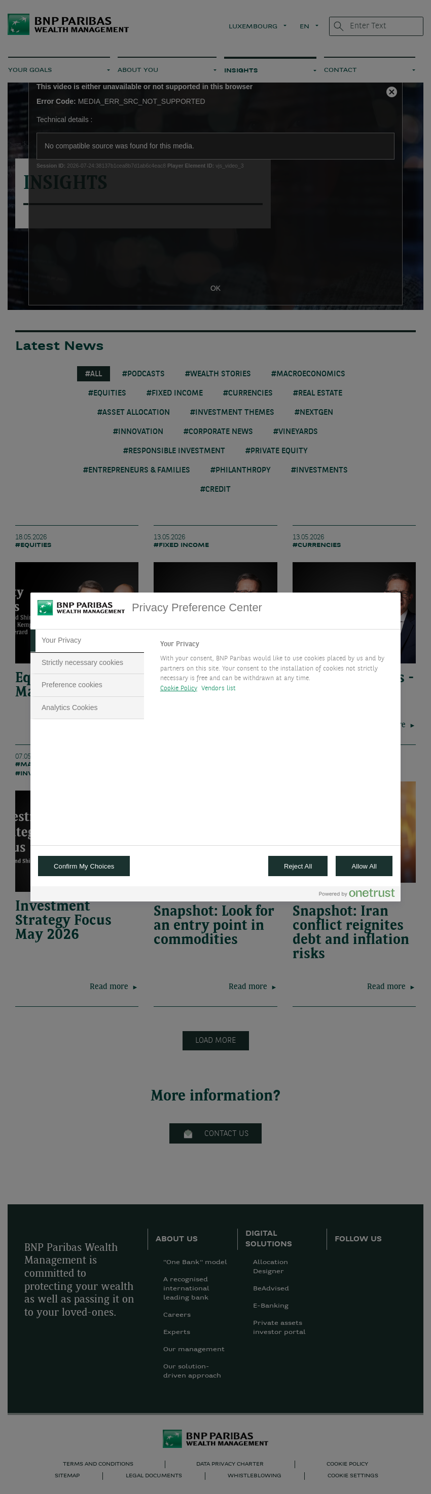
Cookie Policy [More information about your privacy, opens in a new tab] (178, 688)
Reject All (298, 866)
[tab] (87, 641)
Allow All (364, 866)
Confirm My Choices (84, 866)
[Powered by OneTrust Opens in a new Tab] (357, 895)
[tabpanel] (276, 669)
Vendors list (218, 688)
